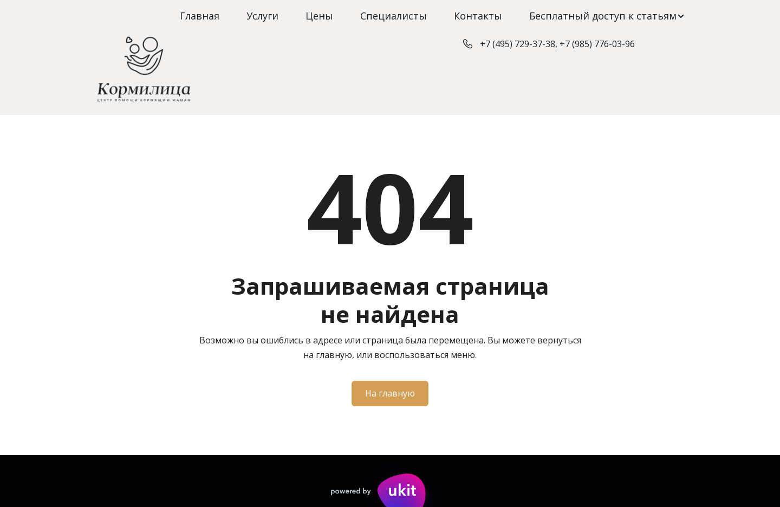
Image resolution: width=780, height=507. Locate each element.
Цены (319, 15)
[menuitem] (199, 16)
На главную (390, 393)
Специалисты (393, 15)
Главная (199, 15)
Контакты (478, 15)
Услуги (262, 15)
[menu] (390, 16)
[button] (607, 16)
